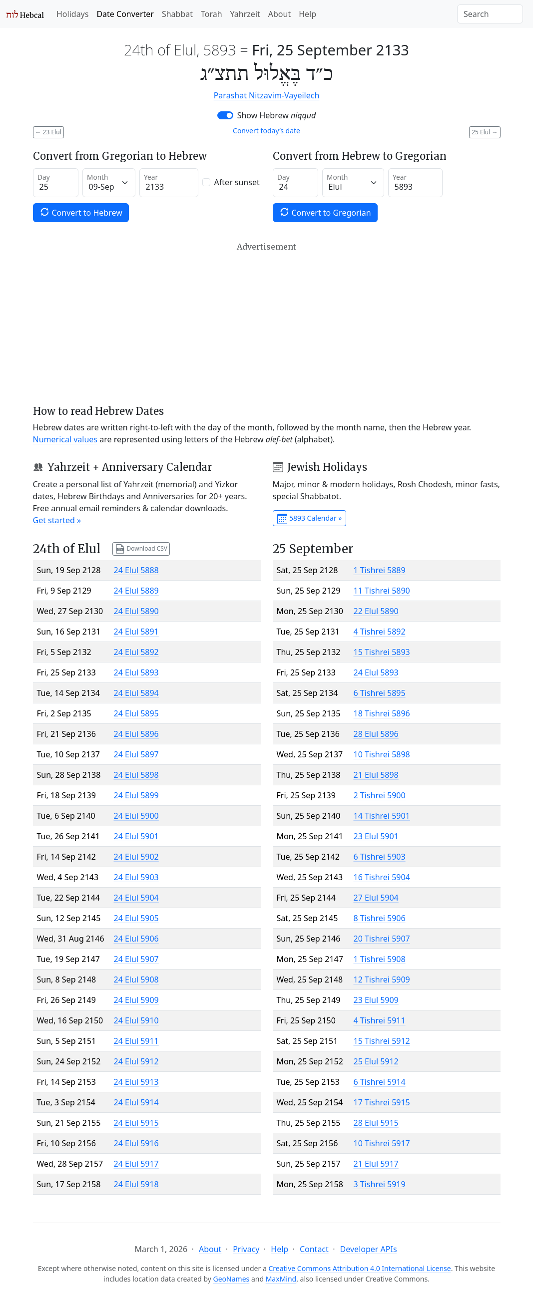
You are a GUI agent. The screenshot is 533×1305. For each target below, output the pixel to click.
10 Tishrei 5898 (382, 754)
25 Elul (485, 132)
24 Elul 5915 (136, 1122)
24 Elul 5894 (136, 692)
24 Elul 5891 (136, 631)
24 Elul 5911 (136, 1040)
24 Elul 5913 (136, 1081)
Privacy (246, 1249)
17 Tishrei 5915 (382, 1102)
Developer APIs (368, 1249)
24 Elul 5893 (136, 672)
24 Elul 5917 (136, 1163)
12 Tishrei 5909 (382, 979)
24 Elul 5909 (136, 999)
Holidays (72, 13)
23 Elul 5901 (376, 836)
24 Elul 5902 (136, 856)
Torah (211, 13)
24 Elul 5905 (136, 918)
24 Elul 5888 (136, 570)
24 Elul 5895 (136, 713)
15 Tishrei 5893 (382, 652)
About (279, 13)
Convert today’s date (266, 130)
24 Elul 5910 (136, 1020)
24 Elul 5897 (136, 754)
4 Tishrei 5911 (380, 1020)
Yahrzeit (245, 13)
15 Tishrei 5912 (382, 1040)
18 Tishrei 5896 (382, 713)
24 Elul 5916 (136, 1143)
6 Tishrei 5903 (380, 856)
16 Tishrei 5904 (382, 877)
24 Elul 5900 (136, 815)
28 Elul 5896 (376, 733)
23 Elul (48, 132)
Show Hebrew (276, 115)
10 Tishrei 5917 (382, 1143)
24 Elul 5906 (136, 938)
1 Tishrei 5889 (380, 570)
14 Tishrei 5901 (382, 815)
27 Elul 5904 (376, 897)
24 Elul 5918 (136, 1184)
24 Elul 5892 (136, 652)
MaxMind (281, 1279)
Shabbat (177, 13)
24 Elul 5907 (136, 959)
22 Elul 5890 (376, 611)
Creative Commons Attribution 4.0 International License (359, 1268)
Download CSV (141, 549)
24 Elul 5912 (136, 1061)
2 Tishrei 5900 (380, 795)
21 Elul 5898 (376, 774)
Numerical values (65, 439)
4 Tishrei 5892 (380, 631)
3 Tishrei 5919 (380, 1184)
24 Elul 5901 (136, 836)
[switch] (225, 115)
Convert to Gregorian (325, 212)
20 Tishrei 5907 (382, 938)
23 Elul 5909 (376, 999)
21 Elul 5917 (376, 1163)
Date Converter (124, 13)
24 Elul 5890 (136, 611)
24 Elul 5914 (136, 1102)
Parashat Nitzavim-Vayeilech (267, 95)
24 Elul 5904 (136, 897)
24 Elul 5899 (136, 795)
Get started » (57, 520)
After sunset (237, 182)
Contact (314, 1249)
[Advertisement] (267, 323)
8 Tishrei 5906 (380, 918)
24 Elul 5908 (136, 979)
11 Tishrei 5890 (382, 590)
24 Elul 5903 (136, 877)
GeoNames (231, 1279)
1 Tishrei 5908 (380, 959)
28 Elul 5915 (376, 1122)
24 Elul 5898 (136, 774)
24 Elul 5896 (136, 733)
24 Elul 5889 (136, 590)
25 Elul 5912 (376, 1061)
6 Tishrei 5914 (380, 1081)
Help (307, 13)
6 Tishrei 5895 (380, 692)
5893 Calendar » (309, 518)
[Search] (490, 13)
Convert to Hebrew (80, 212)
